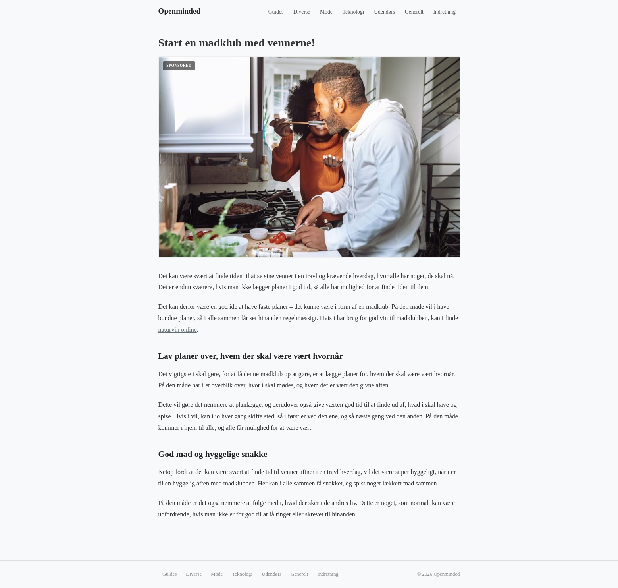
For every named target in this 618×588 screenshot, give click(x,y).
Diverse (301, 12)
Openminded (179, 11)
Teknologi (353, 12)
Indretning (444, 12)
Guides (276, 12)
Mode (326, 12)
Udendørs (384, 12)
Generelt (414, 12)
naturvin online (177, 329)
